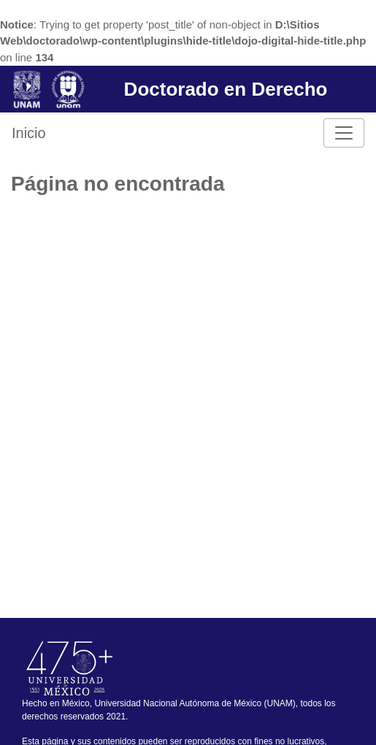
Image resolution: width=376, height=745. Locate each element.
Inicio (29, 133)
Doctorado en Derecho (226, 89)
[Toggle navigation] (343, 133)
